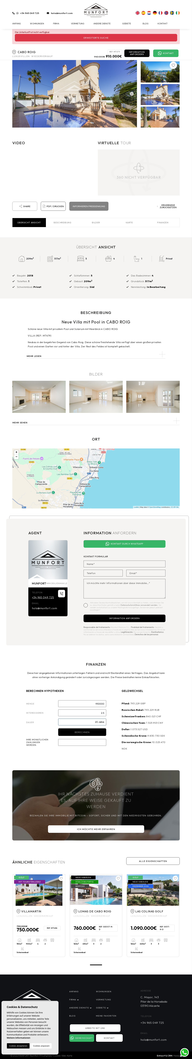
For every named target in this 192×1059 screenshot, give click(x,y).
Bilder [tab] (96, 222)
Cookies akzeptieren (18, 1045)
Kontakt (163, 23)
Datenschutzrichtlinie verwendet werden (139, 605)
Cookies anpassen (41, 1045)
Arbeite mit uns (95, 1028)
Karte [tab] (129, 222)
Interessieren (35, 713)
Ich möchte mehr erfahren (96, 829)
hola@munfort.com (62, 13)
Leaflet (136, 507)
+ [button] (16, 452)
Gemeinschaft (81, 1038)
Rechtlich (34, 1055)
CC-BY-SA (174, 507)
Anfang (16, 23)
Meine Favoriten (106, 1016)
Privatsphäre (46, 1055)
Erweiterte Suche (96, 37)
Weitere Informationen (18, 1037)
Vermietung (77, 23)
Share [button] (24, 206)
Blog (145, 23)
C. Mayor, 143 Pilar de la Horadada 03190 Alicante (154, 1001)
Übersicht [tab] (29, 222)
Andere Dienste (102, 23)
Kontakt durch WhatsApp (124, 544)
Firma (56, 23)
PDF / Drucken (53, 206)
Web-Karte (67, 1055)
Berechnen (82, 732)
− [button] (16, 457)
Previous (15, 94)
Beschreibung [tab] (62, 222)
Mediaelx (177, 1055)
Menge (30, 703)
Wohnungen (37, 23)
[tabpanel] (39, 915)
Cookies (56, 1055)
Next (132, 94)
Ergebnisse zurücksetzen (167, 206)
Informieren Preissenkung (89, 206)
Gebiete (126, 23)
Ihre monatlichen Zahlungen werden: (37, 742)
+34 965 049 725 (29, 13)
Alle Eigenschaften (153, 861)
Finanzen (162, 222)
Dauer (30, 722)
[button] (96, 420)
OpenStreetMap (155, 507)
